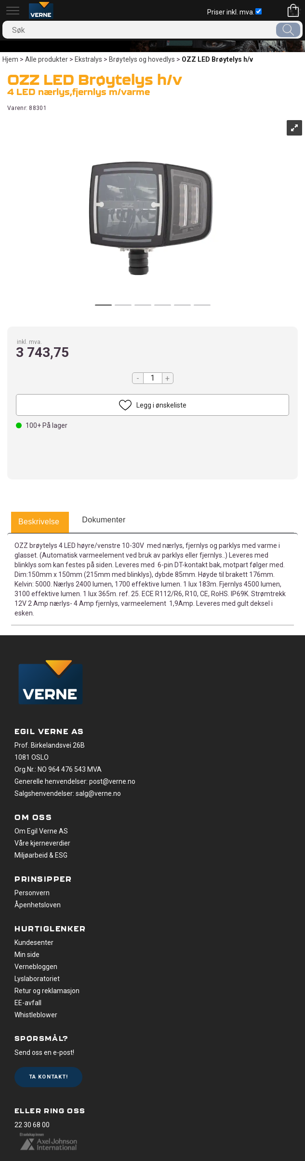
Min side (27, 954)
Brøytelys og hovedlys (142, 59)
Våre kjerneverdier (42, 843)
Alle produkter (46, 59)
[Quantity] (153, 378)
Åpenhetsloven (37, 905)
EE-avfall (27, 1003)
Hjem (10, 59)
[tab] (38, 522)
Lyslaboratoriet (37, 979)
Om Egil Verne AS (41, 831)
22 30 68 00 (32, 1125)
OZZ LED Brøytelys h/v (217, 59)
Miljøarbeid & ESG (40, 855)
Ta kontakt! (48, 1077)
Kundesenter (33, 942)
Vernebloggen (35, 966)
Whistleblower (35, 1015)
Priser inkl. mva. (234, 12)
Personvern (32, 893)
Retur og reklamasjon (47, 991)
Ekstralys (88, 59)
